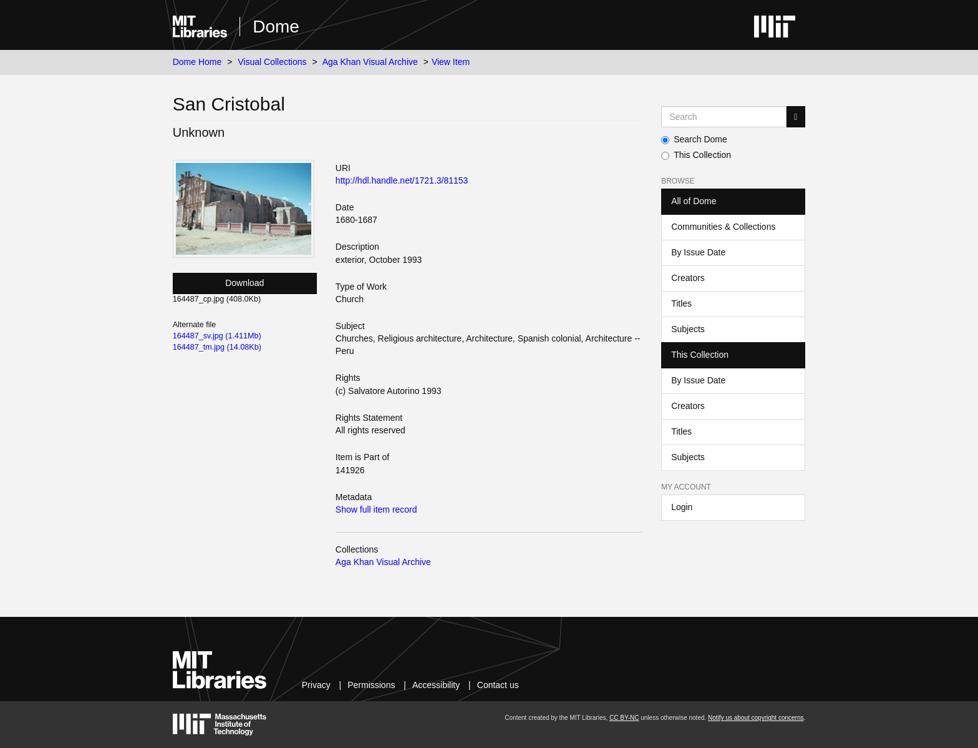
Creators (688, 278)
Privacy (316, 685)
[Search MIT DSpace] (724, 116)
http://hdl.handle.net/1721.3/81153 (402, 180)
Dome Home (197, 62)
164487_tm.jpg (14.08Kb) (217, 347)
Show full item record (376, 509)
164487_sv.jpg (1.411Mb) (217, 336)
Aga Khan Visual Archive (370, 62)
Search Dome (694, 139)
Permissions (371, 685)
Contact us (498, 685)
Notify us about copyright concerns (755, 717)
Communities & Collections (723, 227)
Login (681, 507)
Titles (681, 303)
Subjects (688, 329)
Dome (276, 26)
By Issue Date (698, 252)
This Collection (696, 155)
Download (244, 283)
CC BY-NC (624, 717)
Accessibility (436, 685)
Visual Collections (272, 62)
